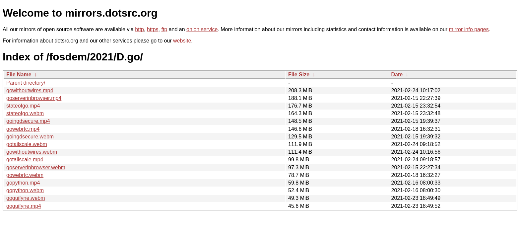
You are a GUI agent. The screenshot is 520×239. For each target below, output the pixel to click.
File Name (19, 74)
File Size (298, 74)
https (153, 29)
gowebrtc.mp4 (23, 129)
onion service (202, 29)
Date (397, 74)
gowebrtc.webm (24, 175)
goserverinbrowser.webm (35, 167)
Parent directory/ (25, 83)
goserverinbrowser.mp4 (33, 98)
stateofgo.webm (25, 113)
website (182, 40)
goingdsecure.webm (30, 136)
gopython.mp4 (23, 183)
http (139, 29)
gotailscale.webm (26, 144)
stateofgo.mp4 (23, 106)
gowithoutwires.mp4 (29, 90)
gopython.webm (25, 190)
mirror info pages (469, 29)
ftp (164, 29)
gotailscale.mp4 (24, 159)
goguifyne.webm (25, 198)
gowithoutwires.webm (31, 152)
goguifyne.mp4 (23, 206)
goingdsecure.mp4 (28, 121)
